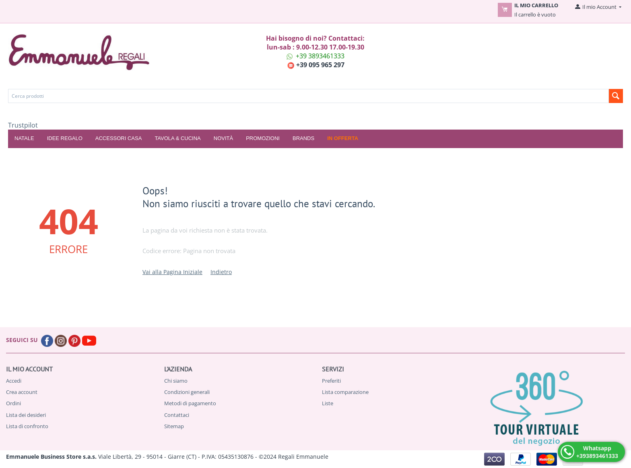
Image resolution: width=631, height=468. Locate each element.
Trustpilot (23, 125)
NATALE (24, 138)
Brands (303, 138)
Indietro (221, 272)
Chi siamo (176, 380)
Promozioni (263, 138)
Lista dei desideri (26, 415)
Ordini (13, 403)
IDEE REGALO (64, 138)
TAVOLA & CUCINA (177, 138)
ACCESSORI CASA (118, 138)
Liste (327, 403)
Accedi (13, 380)
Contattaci (176, 415)
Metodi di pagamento (190, 403)
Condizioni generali (187, 392)
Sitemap (174, 426)
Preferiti (331, 380)
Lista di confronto (27, 426)
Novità (223, 138)
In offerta (342, 138)
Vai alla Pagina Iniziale (172, 272)
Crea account (21, 392)
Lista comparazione (345, 392)
